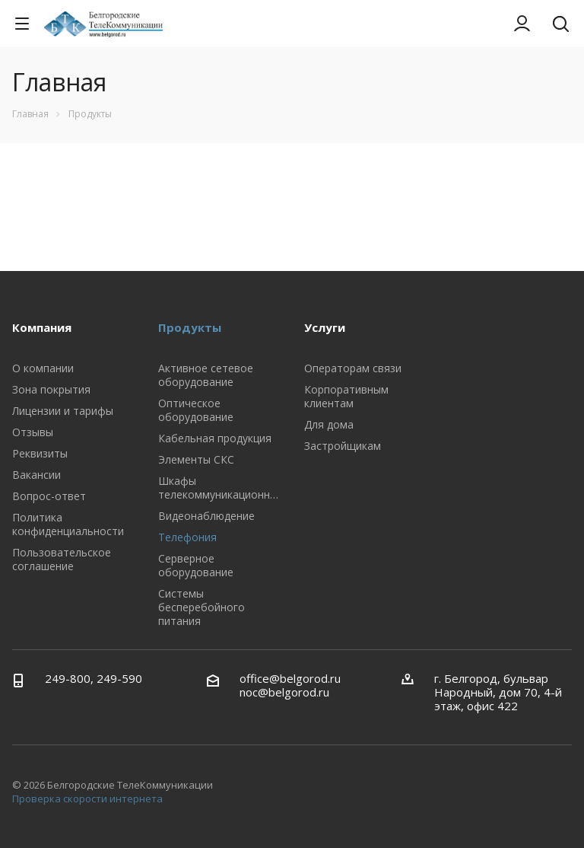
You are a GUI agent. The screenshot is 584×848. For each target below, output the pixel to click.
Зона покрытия (51, 389)
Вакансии (36, 474)
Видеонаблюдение (206, 515)
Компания (41, 327)
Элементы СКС (196, 459)
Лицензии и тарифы (62, 410)
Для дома (329, 424)
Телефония (187, 537)
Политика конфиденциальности (68, 524)
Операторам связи (353, 368)
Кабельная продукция (214, 438)
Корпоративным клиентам (346, 396)
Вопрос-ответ (49, 496)
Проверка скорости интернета (87, 798)
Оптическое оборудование (195, 410)
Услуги (324, 327)
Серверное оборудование (195, 565)
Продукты (189, 327)
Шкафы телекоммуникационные (221, 487)
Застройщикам (342, 445)
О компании (43, 368)
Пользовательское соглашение (61, 559)
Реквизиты (40, 453)
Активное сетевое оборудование (205, 375)
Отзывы (32, 432)
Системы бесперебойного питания (201, 607)
